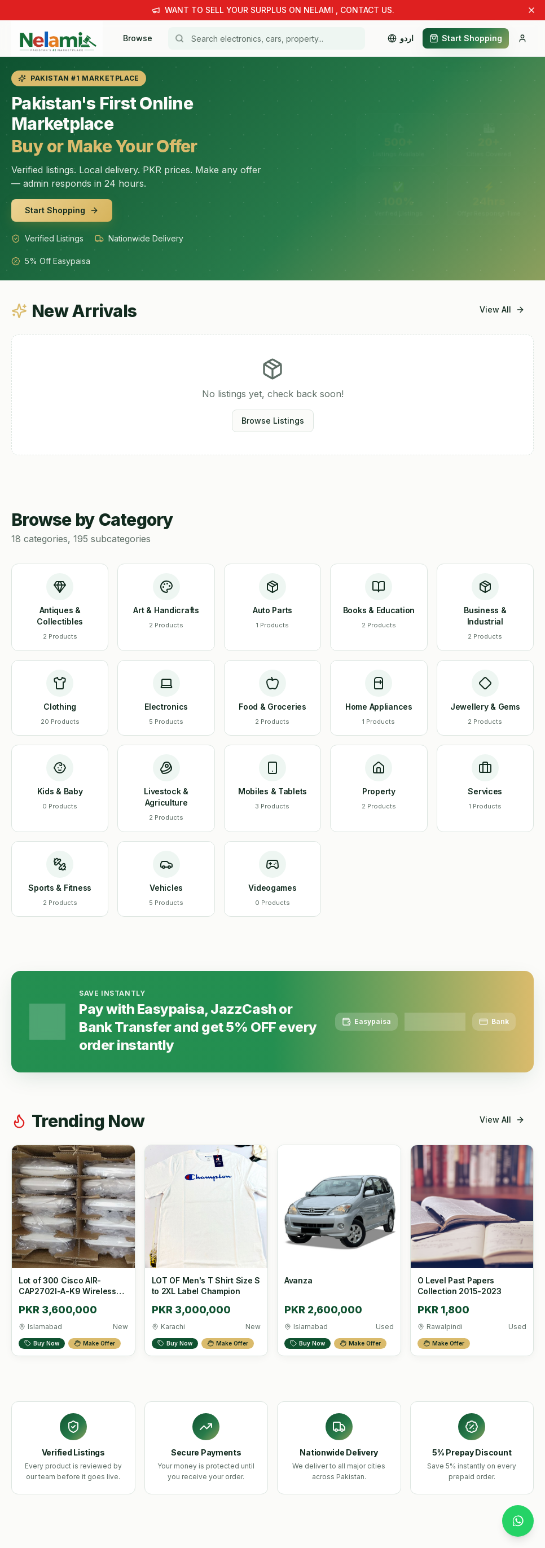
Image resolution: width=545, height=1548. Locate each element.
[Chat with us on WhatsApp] (518, 1521)
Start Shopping (465, 38)
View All (502, 309)
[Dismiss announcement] (531, 10)
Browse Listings (272, 420)
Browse (137, 38)
